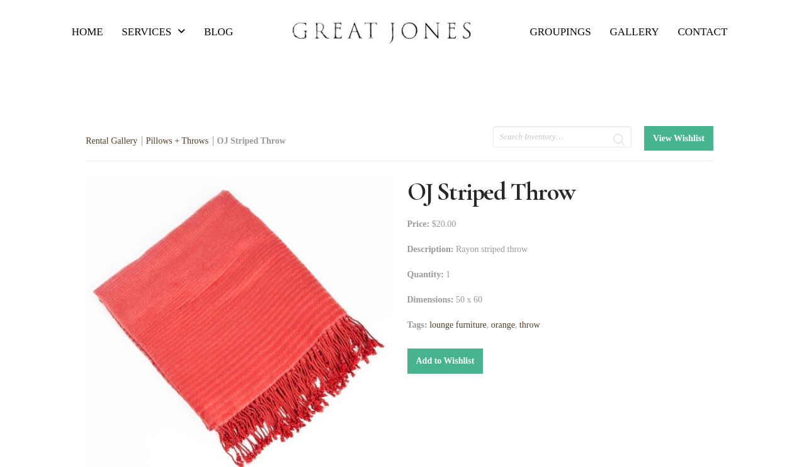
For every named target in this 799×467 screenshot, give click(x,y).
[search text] (562, 136)
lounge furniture (458, 325)
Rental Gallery (111, 141)
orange (503, 325)
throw (529, 325)
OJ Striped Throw (251, 141)
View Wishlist (679, 138)
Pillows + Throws (177, 141)
